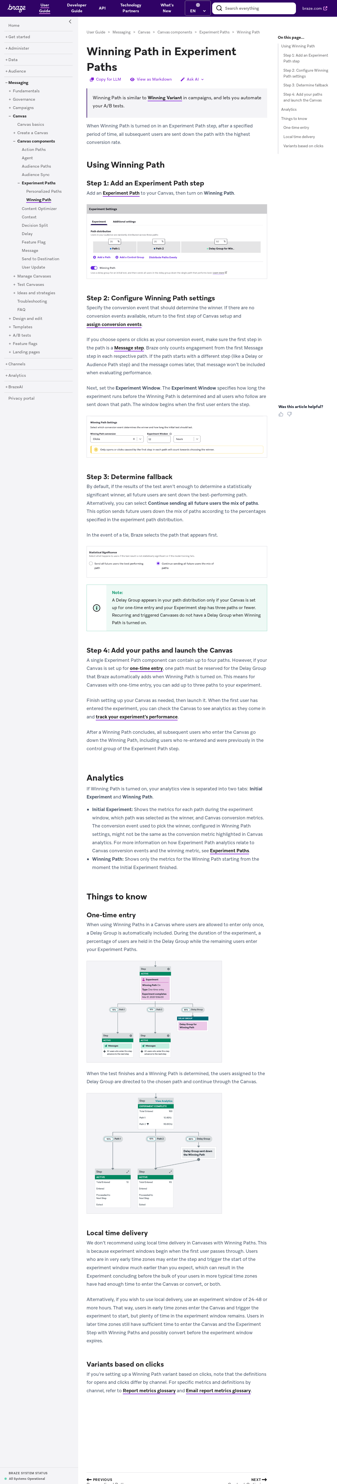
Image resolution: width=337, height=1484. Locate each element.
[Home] (14, 25)
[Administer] (18, 48)
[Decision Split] (35, 225)
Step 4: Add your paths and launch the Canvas (302, 97)
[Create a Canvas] (32, 133)
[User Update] (33, 267)
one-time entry (146, 668)
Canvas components (175, 32)
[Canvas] (20, 116)
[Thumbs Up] (282, 416)
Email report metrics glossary (218, 1391)
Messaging (122, 32)
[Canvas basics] (30, 124)
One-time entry (296, 127)
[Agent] (27, 158)
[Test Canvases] (30, 285)
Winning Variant (165, 98)
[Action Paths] (34, 150)
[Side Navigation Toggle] (70, 22)
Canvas (144, 32)
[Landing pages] (26, 352)
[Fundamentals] (26, 91)
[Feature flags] (25, 344)
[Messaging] (18, 83)
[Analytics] (17, 375)
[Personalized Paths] (44, 191)
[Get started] (19, 37)
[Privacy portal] (21, 398)
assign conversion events (114, 324)
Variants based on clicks (303, 146)
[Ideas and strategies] (36, 293)
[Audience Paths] (36, 166)
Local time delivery (299, 136)
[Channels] (16, 364)
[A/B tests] (22, 335)
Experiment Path (121, 193)
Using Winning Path (298, 46)
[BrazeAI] (15, 387)
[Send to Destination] (40, 259)
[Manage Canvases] (34, 276)
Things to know (294, 118)
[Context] (29, 217)
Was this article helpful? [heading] (300, 406)
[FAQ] (21, 310)
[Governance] (24, 99)
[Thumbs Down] (290, 416)
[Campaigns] (23, 108)
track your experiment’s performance (137, 717)
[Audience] (17, 71)
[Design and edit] (27, 319)
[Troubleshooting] (32, 301)
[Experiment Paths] (39, 183)
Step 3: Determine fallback (305, 85)
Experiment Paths (214, 32)
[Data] (13, 60)
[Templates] (22, 327)
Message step (129, 348)
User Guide (96, 32)
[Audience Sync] (36, 175)
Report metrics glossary (149, 1391)
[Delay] (27, 234)
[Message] (30, 251)
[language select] (198, 11)
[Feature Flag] (34, 242)
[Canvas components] (36, 141)
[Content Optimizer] (39, 209)
